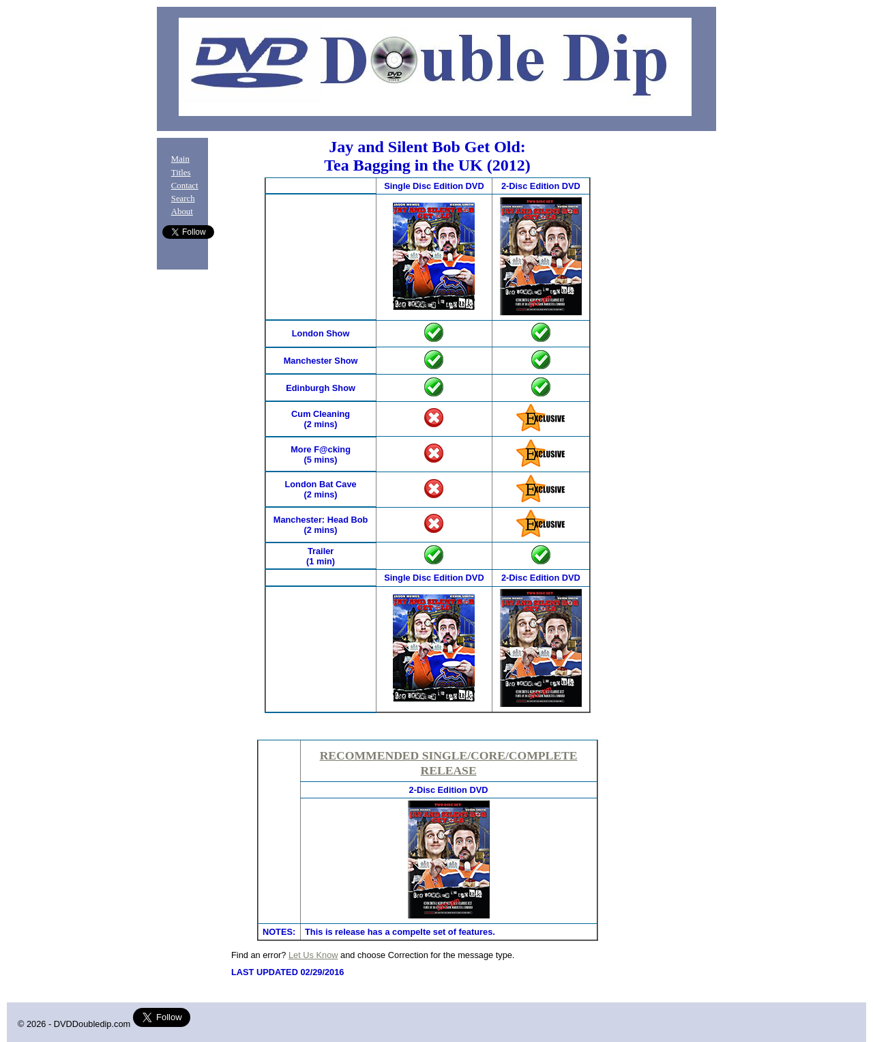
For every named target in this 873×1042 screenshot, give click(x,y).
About (182, 211)
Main (180, 159)
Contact (184, 185)
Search (183, 198)
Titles (181, 172)
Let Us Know (313, 955)
